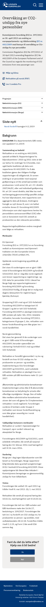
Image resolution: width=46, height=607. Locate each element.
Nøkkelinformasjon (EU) (11, 103)
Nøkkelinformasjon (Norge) (13, 112)
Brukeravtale (28, 590)
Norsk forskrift (10, 126)
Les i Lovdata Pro (13, 84)
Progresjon (6, 99)
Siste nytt (9, 121)
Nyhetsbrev (8, 586)
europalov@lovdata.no (35, 601)
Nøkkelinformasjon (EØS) (12, 108)
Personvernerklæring (12, 590)
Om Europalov (21, 586)
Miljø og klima (12, 73)
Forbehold (33, 586)
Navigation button (41, 5)
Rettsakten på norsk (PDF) (17, 78)
